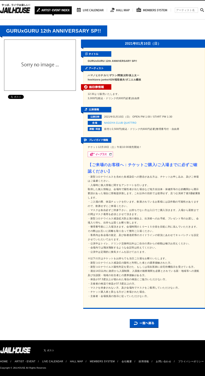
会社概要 (127, 361)
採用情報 (144, 361)
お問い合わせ (163, 361)
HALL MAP (76, 361)
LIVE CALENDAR (52, 361)
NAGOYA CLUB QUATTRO (120, 122)
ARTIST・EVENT (25, 361)
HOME (4, 361)
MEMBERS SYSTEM (102, 361)
